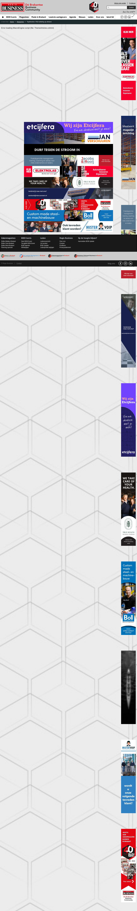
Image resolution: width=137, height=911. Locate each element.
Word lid (110, 17)
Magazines (24, 17)
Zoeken (131, 7)
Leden (90, 17)
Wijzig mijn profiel (120, 3)
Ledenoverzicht (45, 241)
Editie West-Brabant (7, 245)
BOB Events (11, 17)
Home (3, 17)
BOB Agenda (25, 245)
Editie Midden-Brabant (8, 241)
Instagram (125, 263)
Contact (62, 243)
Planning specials (7, 247)
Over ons (100, 17)
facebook (120, 263)
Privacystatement (65, 247)
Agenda (72, 17)
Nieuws (82, 17)
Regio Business (22, 7)
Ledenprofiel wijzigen (47, 247)
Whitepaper (25, 247)
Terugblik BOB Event (28, 243)
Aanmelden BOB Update (86, 241)
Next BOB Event (26, 241)
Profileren (132, 3)
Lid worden (43, 243)
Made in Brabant (38, 17)
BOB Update (44, 245)
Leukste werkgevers (58, 17)
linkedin (130, 263)
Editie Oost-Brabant (7, 243)
